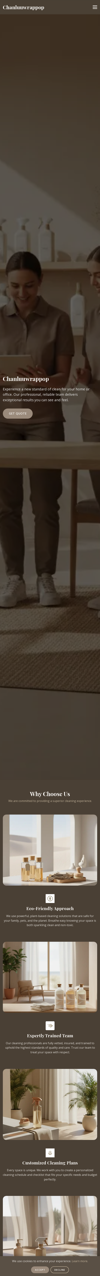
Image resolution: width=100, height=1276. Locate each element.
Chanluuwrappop (23, 7)
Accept (40, 1269)
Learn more (79, 1261)
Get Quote (18, 413)
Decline (59, 1269)
